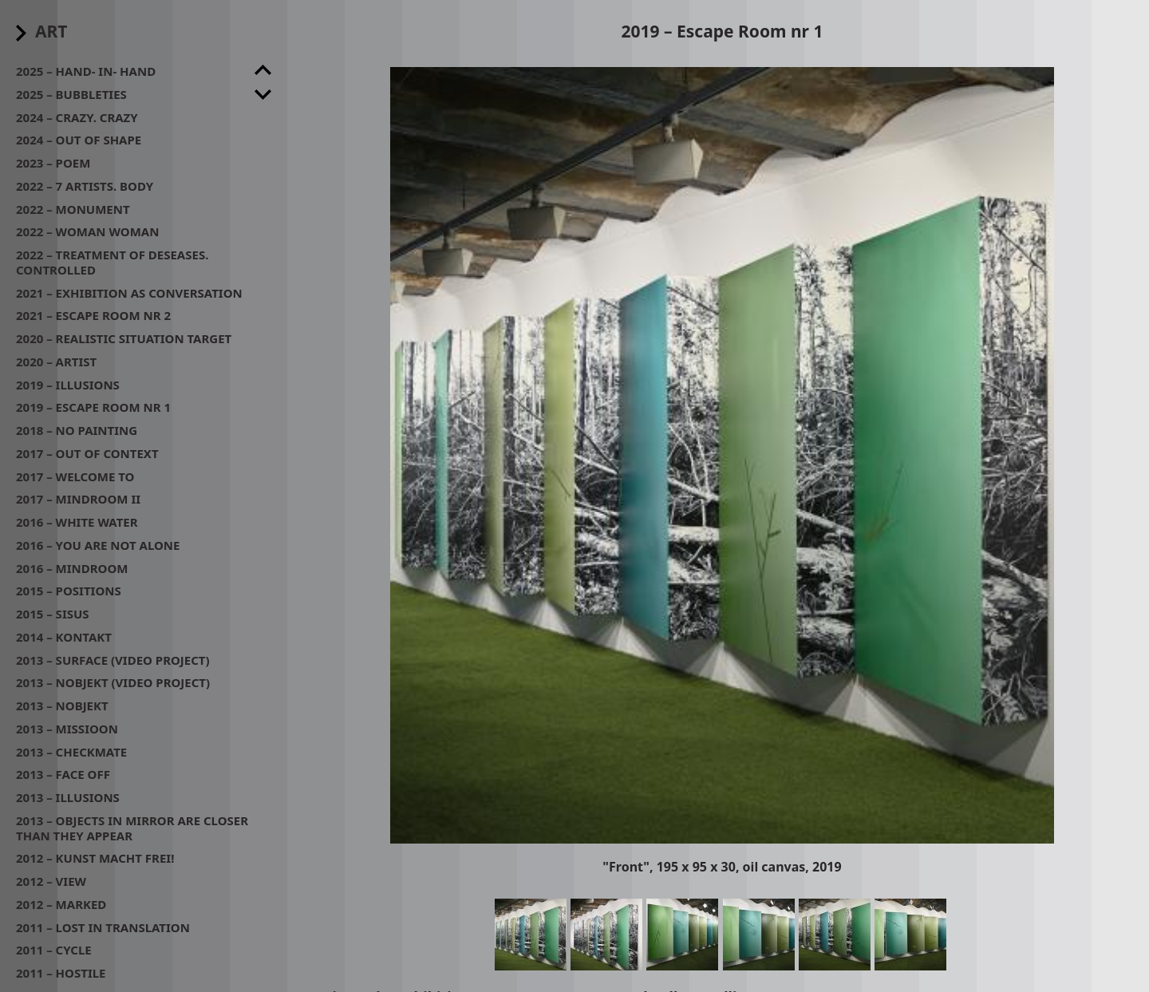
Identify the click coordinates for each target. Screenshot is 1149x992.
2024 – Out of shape (78, 140)
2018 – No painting (76, 430)
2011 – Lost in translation (103, 927)
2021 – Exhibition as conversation (129, 293)
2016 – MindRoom (72, 568)
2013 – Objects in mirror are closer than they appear (132, 828)
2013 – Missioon (67, 729)
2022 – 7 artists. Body (84, 186)
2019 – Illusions (68, 385)
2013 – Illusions (68, 797)
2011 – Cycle (54, 950)
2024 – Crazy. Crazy (77, 117)
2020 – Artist (56, 362)
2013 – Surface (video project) (113, 660)
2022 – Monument (73, 209)
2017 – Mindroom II (78, 499)
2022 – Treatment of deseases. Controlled (112, 262)
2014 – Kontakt (64, 637)
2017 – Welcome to (75, 476)
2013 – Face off (63, 774)
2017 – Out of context (87, 453)
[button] (722, 455)
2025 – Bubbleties (71, 94)
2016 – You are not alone (98, 545)
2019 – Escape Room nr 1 (93, 407)
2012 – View (51, 881)
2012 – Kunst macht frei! (95, 858)
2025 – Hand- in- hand (86, 71)
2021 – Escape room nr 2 (93, 315)
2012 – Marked (61, 904)
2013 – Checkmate (71, 752)
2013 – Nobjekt (62, 705)
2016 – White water (77, 522)
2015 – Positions (68, 591)
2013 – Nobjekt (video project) (113, 682)
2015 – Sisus (52, 614)
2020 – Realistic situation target (123, 338)
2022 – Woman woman (87, 231)
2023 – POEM (53, 163)
